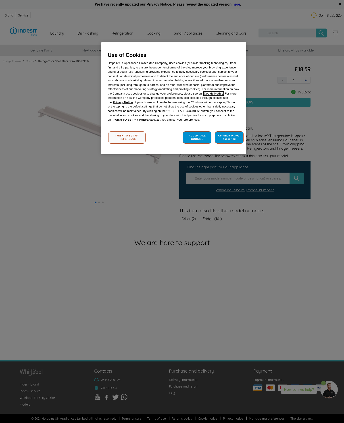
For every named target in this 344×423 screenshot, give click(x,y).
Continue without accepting (229, 137)
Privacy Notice (123, 102)
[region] (173, 98)
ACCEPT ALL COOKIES (197, 137)
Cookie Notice (213, 93)
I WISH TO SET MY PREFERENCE (127, 137)
